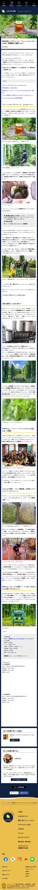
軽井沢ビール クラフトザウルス (16, 638)
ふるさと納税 (4, 878)
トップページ (3, 802)
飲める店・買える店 (24, 842)
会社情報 (27, 873)
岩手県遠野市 (5, 348)
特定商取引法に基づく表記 (30, 866)
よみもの (9, 802)
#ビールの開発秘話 (19, 787)
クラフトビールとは (24, 824)
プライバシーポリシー (29, 869)
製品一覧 (26, 820)
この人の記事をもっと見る (19, 779)
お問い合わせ (4, 866)
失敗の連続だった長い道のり (9, 87)
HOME (20, 812)
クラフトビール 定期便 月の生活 (23, 847)
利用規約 (27, 871)
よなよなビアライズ (6, 870)
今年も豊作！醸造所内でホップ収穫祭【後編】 (14, 295)
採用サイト (27, 876)
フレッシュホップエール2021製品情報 (12, 98)
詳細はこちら (14, 740)
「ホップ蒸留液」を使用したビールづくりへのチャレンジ (17, 95)
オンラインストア (23, 837)
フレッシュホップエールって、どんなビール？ (14, 85)
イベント (21, 833)
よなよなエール (23, 816)
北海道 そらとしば (5, 874)
